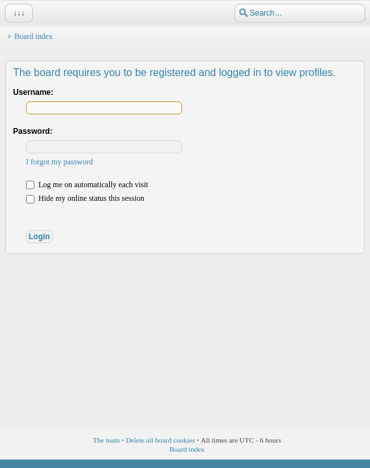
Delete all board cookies (160, 440)
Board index (33, 36)
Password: (33, 131)
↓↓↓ (17, 13)
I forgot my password (59, 161)
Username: (33, 92)
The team (106, 440)
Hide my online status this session (85, 198)
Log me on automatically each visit (87, 184)
